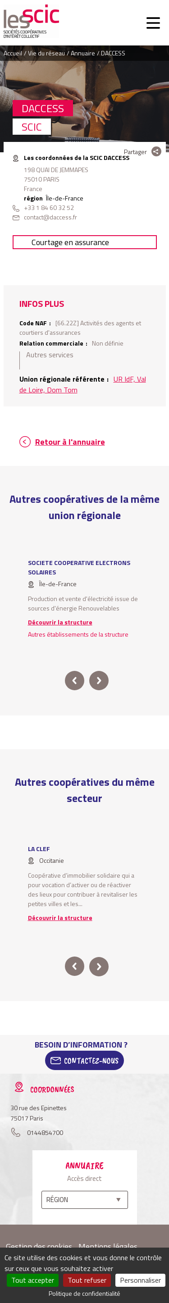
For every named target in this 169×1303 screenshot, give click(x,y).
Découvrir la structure (60, 622)
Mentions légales (107, 1246)
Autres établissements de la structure (78, 634)
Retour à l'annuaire (70, 442)
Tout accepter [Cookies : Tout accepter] (32, 1280)
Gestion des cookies (39, 1246)
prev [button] (74, 680)
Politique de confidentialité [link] (84, 1293)
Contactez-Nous (91, 1061)
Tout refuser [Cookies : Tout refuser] (87, 1280)
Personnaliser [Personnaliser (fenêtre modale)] (140, 1280)
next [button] (99, 680)
